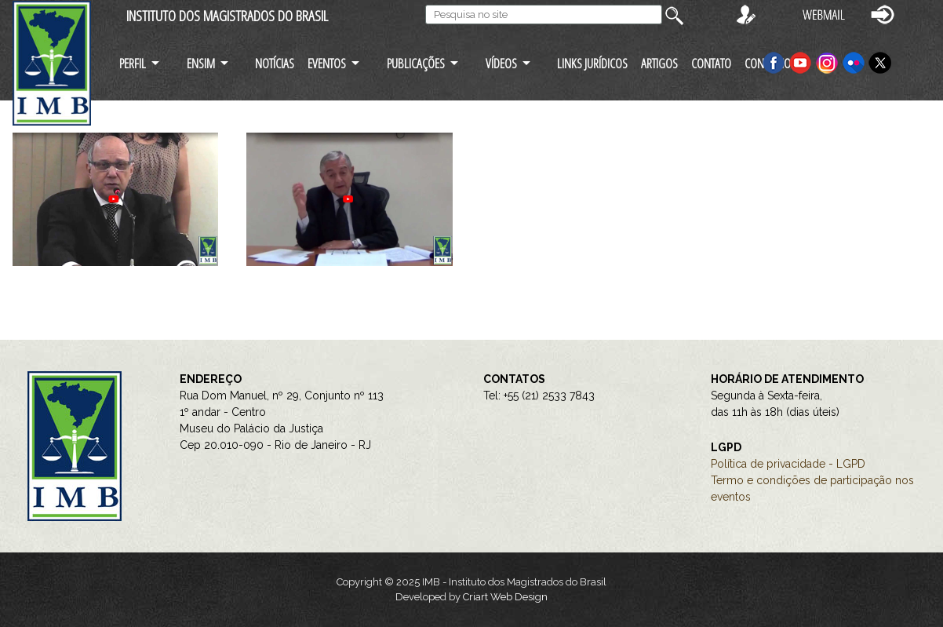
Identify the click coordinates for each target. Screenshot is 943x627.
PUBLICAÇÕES (416, 63)
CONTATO (711, 63)
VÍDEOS (501, 63)
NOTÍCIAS (274, 63)
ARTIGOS (659, 63)
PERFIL (132, 63)
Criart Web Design (505, 597)
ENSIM (201, 63)
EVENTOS (327, 63)
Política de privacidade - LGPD (788, 463)
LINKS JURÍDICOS (592, 63)
